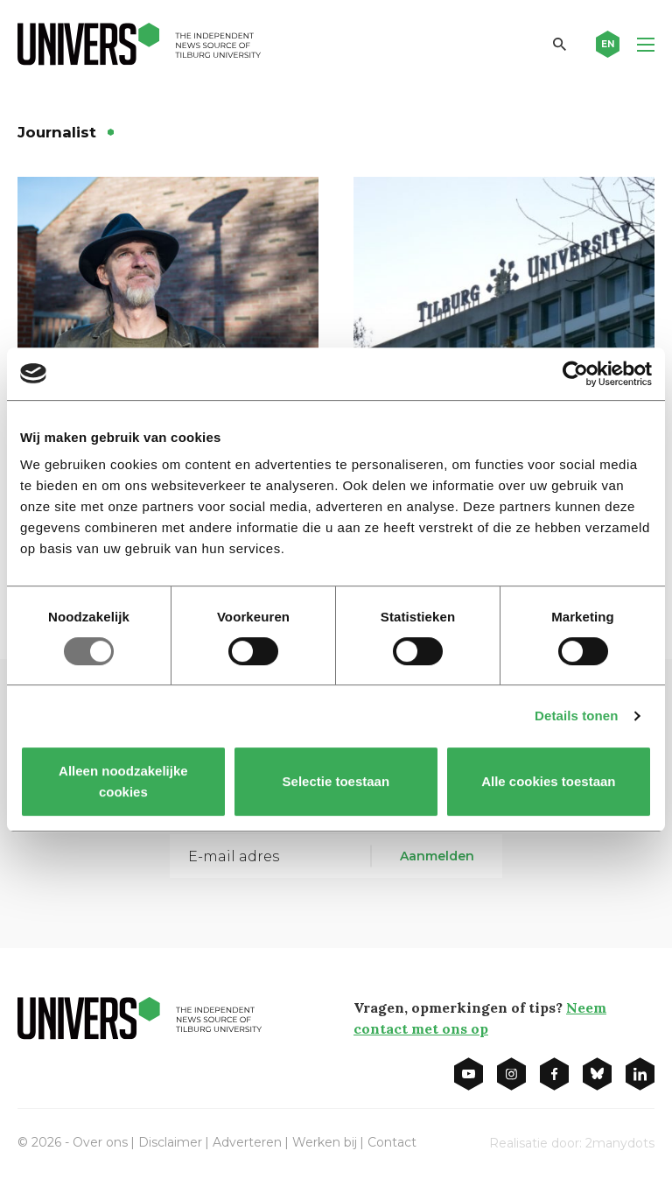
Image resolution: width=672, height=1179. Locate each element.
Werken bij (324, 1142)
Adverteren (247, 1142)
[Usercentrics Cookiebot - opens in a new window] (575, 374)
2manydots (619, 1143)
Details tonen (576, 715)
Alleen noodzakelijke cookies (123, 781)
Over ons (100, 1142)
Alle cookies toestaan (548, 781)
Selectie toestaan (336, 781)
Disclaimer (170, 1142)
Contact (392, 1142)
